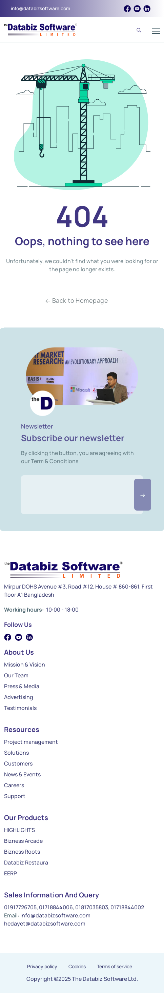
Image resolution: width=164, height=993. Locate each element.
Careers (14, 785)
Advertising (18, 697)
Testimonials (20, 708)
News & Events (22, 774)
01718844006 (56, 907)
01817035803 (91, 907)
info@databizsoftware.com (40, 8)
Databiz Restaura (26, 862)
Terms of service (114, 967)
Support (14, 796)
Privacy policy (42, 967)
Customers (18, 763)
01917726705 (20, 907)
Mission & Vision (24, 664)
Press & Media (21, 686)
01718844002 (127, 907)
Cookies (77, 967)
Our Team (16, 675)
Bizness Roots (22, 851)
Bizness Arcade (23, 841)
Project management (31, 742)
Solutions (16, 752)
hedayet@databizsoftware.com (44, 923)
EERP (10, 873)
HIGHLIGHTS (19, 830)
